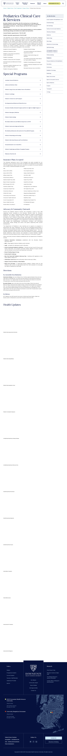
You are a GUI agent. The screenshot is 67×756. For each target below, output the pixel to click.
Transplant (49, 88)
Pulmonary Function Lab (10, 153)
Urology (48, 91)
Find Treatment (18, 8)
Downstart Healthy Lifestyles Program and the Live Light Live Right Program (22, 107)
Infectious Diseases (51, 31)
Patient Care (17, 3)
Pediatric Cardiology (9, 94)
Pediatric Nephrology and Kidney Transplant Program (17, 149)
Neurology (49, 41)
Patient (8, 670)
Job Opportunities (33, 687)
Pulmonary (49, 67)
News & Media (33, 685)
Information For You (54, 3)
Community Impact (33, 682)
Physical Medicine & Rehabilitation (54, 61)
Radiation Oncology (51, 70)
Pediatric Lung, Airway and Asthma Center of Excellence (17, 89)
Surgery (48, 85)
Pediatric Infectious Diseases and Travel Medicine (16, 140)
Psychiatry (49, 64)
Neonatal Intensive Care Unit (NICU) (13, 144)
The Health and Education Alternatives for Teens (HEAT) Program (19, 130)
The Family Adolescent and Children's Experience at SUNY (18, 121)
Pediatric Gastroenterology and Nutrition (14, 126)
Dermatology (50, 25)
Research (32, 3)
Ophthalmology (50, 47)
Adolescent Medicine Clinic (11, 84)
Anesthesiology (50, 22)
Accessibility (8, 739)
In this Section (51, 16)
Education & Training (25, 3)
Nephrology (49, 38)
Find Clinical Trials (51, 670)
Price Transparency (9, 743)
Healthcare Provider (11, 680)
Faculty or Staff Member (12, 678)
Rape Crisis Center (51, 76)
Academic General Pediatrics (11, 80)
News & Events (39, 3)
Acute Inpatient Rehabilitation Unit (55, 19)
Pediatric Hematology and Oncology (13, 135)
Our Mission (33, 680)
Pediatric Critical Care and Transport (13, 98)
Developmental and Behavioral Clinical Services (15, 103)
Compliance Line (15, 739)
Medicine (49, 35)
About (44, 3)
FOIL (6, 741)
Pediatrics (49, 57)
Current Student (10, 675)
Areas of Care (26, 8)
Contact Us (33, 690)
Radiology (49, 73)
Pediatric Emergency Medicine (12, 112)
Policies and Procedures (13, 741)
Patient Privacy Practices (11, 737)
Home (4, 8)
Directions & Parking (54, 741)
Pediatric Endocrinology (10, 117)
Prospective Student (11, 672)
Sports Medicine (50, 82)
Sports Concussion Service (53, 79)
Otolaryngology (50, 54)
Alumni (8, 683)
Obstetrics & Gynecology (52, 44)
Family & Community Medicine (54, 28)
